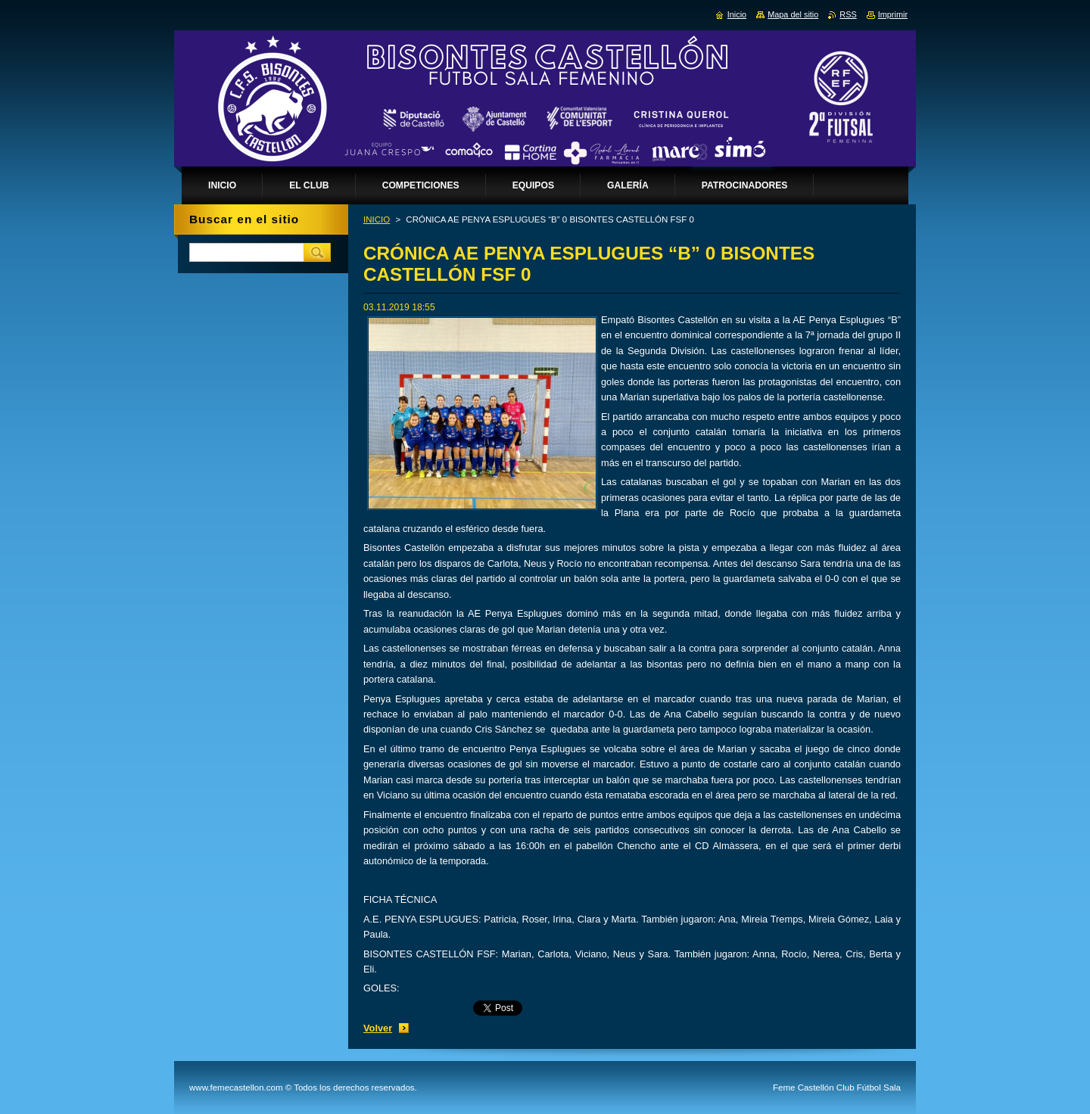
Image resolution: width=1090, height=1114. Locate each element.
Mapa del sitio (793, 14)
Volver (377, 1028)
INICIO (376, 219)
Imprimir (893, 14)
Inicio (736, 14)
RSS (847, 14)
